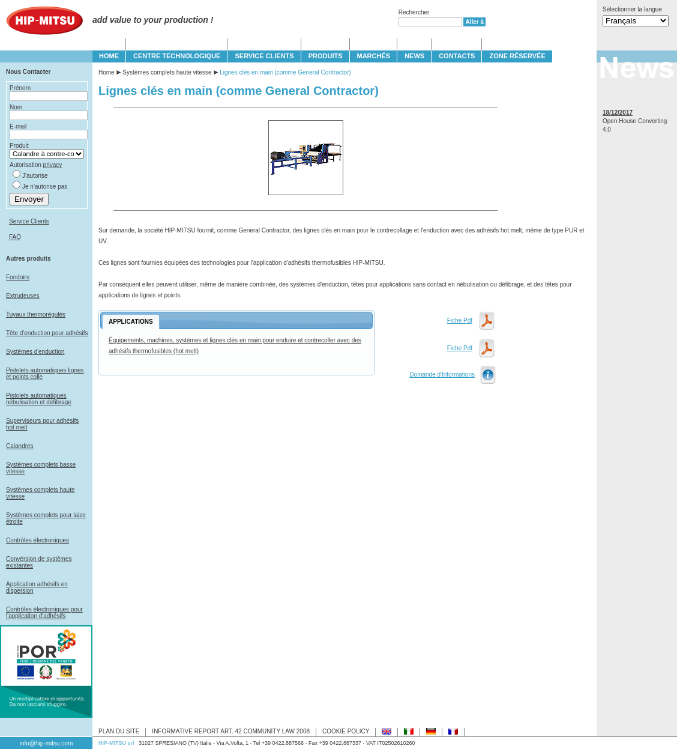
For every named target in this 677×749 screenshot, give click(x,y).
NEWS (414, 55)
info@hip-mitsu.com (46, 743)
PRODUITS (325, 55)
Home (106, 72)
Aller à (474, 22)
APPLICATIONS (131, 321)
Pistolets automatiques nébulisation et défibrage (38, 398)
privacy (52, 165)
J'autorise (35, 175)
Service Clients (29, 221)
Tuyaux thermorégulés (35, 314)
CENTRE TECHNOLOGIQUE (176, 55)
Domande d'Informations (442, 374)
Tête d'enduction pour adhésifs (47, 333)
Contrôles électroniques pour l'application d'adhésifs (44, 612)
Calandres (20, 446)
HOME (109, 55)
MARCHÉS (374, 55)
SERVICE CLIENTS (264, 55)
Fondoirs (17, 277)
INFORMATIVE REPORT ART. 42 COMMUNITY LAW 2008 (231, 731)
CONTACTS (457, 55)
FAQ (15, 237)
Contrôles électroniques (37, 540)
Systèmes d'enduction (35, 351)
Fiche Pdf (459, 320)
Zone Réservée (517, 55)
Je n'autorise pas (44, 186)
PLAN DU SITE (118, 731)
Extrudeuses (23, 296)
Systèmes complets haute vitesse (166, 72)
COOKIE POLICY (345, 731)
